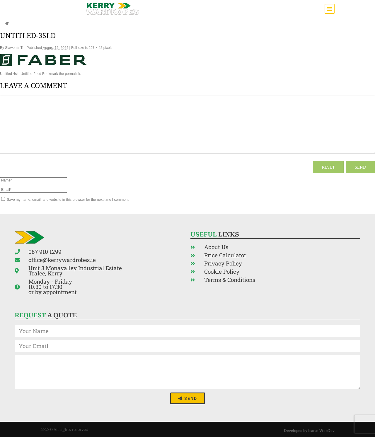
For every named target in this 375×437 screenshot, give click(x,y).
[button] (330, 9)
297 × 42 (95, 48)
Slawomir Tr (14, 48)
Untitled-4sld (10, 74)
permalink (72, 74)
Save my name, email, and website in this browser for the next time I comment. (68, 200)
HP (4, 24)
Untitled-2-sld (31, 74)
